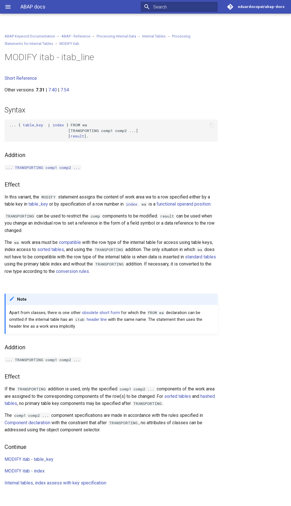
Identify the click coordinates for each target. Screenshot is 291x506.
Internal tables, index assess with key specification (55, 483)
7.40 (52, 90)
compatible (70, 242)
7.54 (65, 90)
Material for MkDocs (38, 499)
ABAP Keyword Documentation (30, 36)
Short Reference (21, 78)
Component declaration (27, 422)
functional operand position (184, 204)
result (77, 136)
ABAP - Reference (75, 36)
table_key (33, 124)
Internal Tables (154, 36)
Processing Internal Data (116, 36)
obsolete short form (101, 312)
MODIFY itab (69, 43)
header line (97, 319)
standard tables (200, 257)
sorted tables (50, 249)
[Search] (184, 7)
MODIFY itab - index (25, 471)
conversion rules (72, 271)
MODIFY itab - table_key (29, 459)
